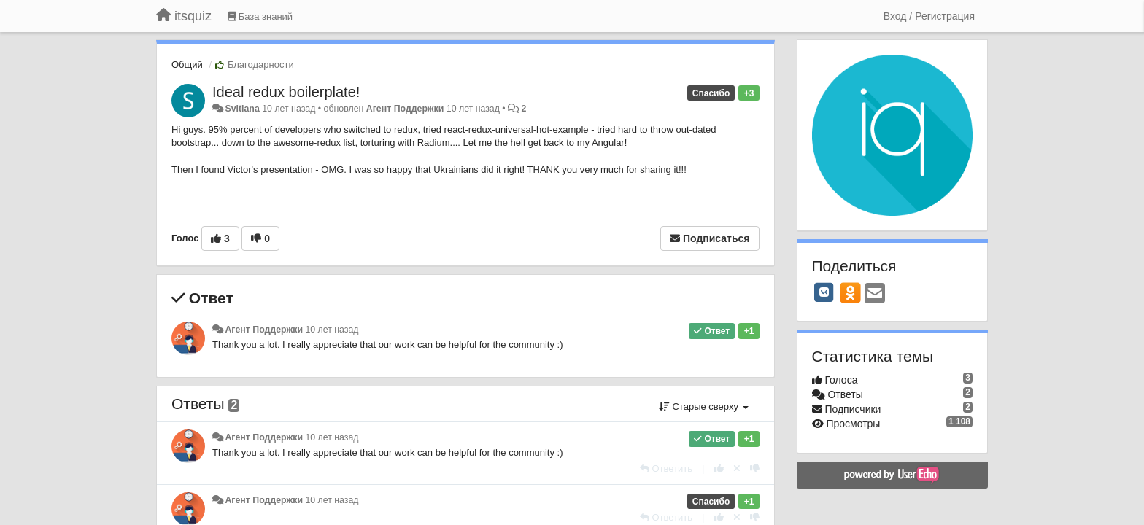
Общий (187, 64)
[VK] (824, 292)
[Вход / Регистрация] (929, 16)
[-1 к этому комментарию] (755, 468)
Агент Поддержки (405, 109)
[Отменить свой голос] (737, 468)
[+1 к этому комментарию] (719, 468)
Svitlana (242, 109)
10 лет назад (331, 329)
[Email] (875, 294)
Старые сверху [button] (704, 406)
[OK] (850, 292)
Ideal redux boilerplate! (286, 92)
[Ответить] (666, 468)
